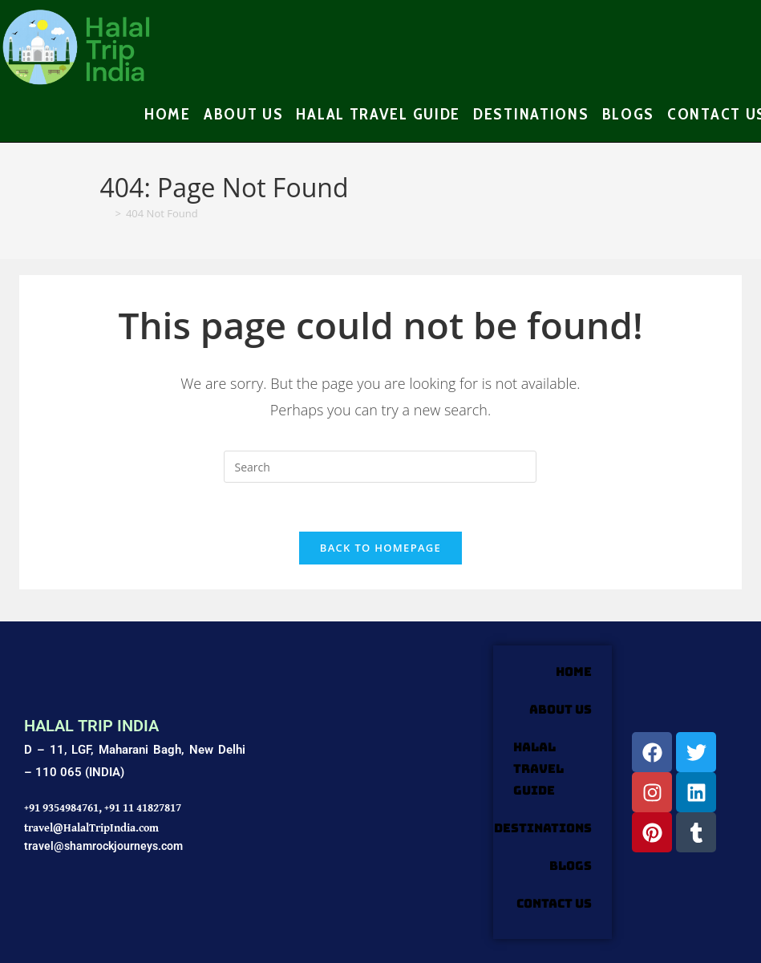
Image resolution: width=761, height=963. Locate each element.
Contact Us (554, 904)
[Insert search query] (380, 467)
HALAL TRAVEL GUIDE (538, 769)
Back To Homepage (380, 547)
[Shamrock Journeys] (369, 792)
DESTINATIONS (543, 828)
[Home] (105, 213)
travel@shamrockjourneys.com (103, 846)
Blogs (570, 866)
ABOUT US (560, 710)
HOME (574, 672)
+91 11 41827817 (142, 807)
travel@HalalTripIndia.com (91, 827)
